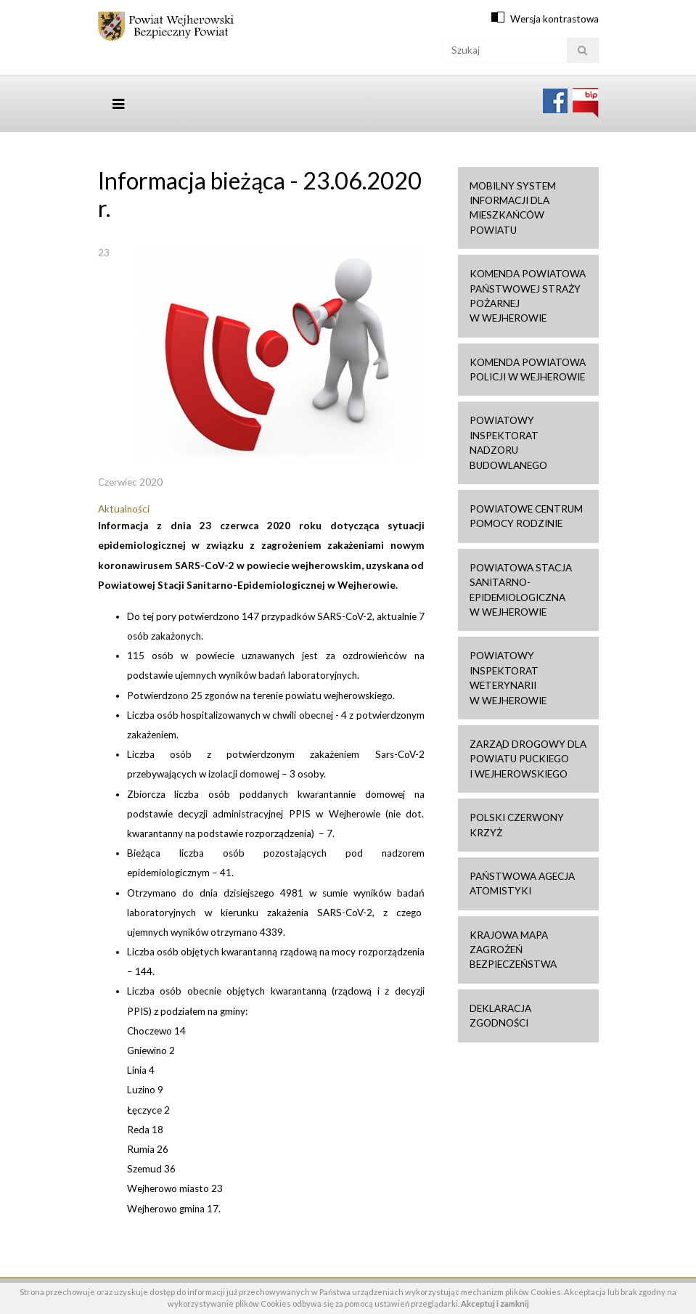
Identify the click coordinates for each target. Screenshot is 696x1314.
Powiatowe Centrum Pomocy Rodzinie (526, 516)
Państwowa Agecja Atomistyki (522, 883)
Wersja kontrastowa (554, 19)
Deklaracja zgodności (500, 1016)
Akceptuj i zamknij (495, 1303)
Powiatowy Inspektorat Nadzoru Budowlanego (508, 442)
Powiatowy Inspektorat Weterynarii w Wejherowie (508, 678)
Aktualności (124, 509)
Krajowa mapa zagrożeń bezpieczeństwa (513, 950)
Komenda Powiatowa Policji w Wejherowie (528, 369)
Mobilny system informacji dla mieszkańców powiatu (513, 208)
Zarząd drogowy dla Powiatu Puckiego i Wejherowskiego (528, 759)
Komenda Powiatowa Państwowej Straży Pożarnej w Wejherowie (528, 296)
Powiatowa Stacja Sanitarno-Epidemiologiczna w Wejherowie (521, 590)
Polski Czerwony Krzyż (517, 825)
